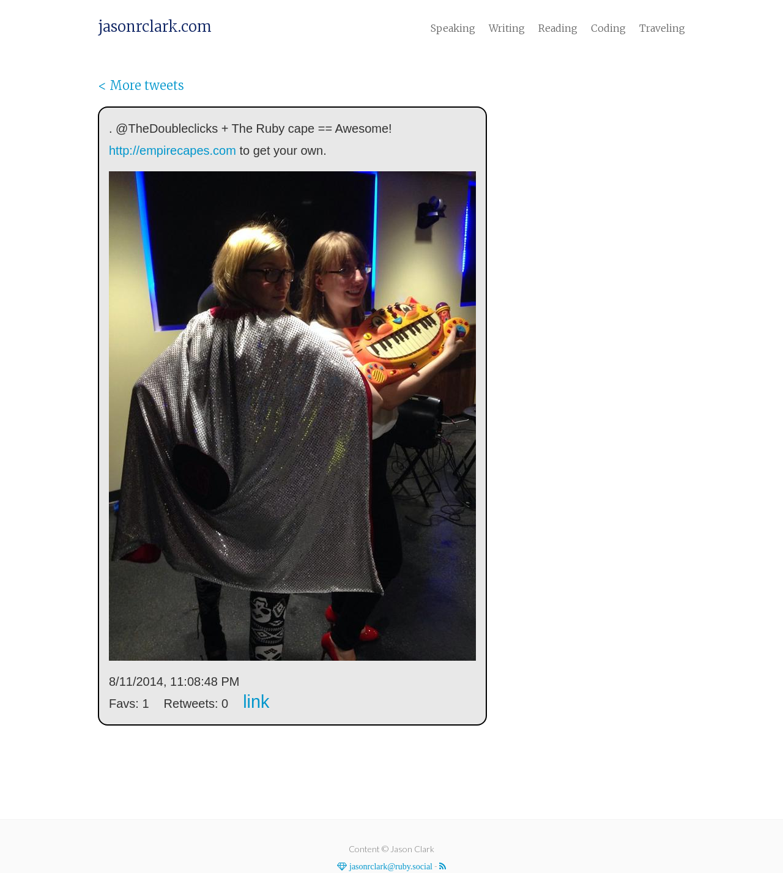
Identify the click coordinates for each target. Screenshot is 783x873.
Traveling (662, 28)
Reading (557, 28)
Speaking (453, 28)
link (256, 701)
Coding (608, 28)
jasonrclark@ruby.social (389, 866)
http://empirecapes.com (172, 150)
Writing (507, 28)
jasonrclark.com (155, 27)
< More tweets (141, 85)
